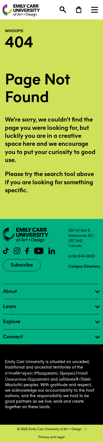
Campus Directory (84, 266)
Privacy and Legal (51, 437)
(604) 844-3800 (81, 256)
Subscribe (22, 265)
